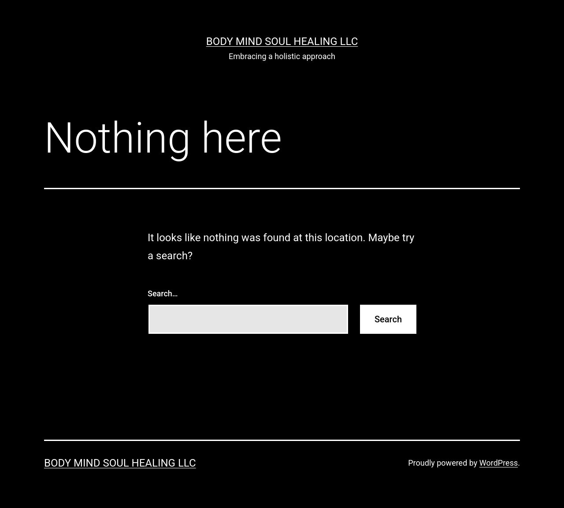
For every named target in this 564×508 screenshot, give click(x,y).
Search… (163, 293)
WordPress (498, 462)
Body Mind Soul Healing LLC (282, 41)
